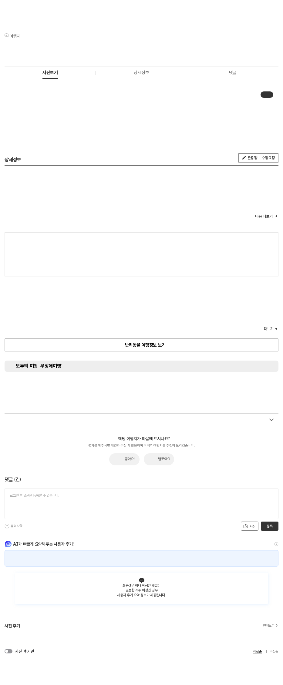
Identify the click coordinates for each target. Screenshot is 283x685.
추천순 (274, 651)
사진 (249, 526)
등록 (269, 526)
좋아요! (130, 459)
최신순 (257, 651)
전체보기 (270, 626)
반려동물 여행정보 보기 (145, 345)
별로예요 (164, 459)
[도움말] (7, 526)
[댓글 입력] (141, 503)
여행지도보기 (270, 240)
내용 (264, 216)
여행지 (14, 36)
